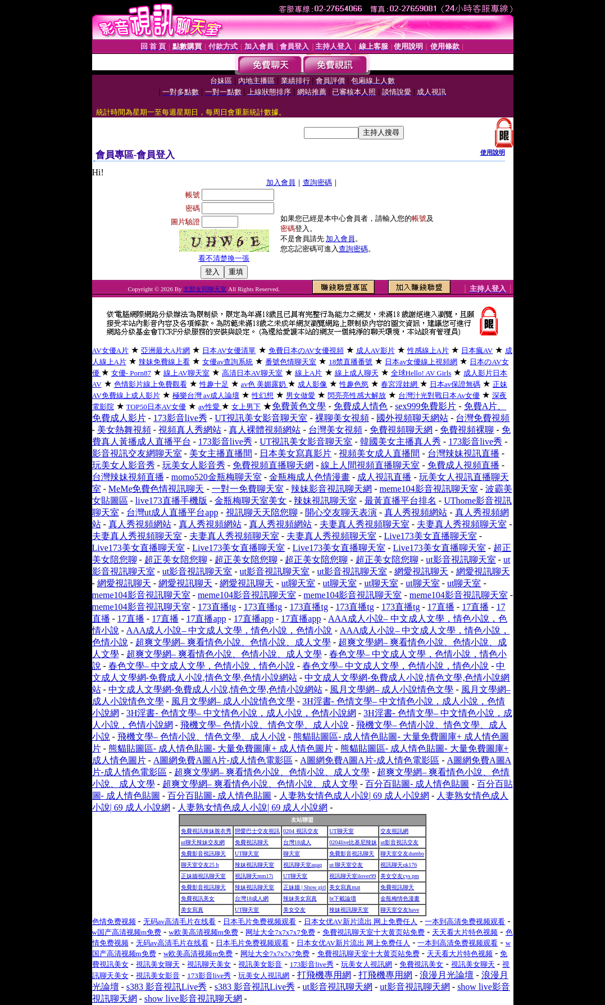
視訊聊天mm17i (254, 876)
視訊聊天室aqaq (302, 865)
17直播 (440, 607)
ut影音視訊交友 (399, 842)
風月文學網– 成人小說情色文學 (391, 689)
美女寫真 (192, 910)
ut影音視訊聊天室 (460, 559)
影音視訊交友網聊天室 (137, 453)
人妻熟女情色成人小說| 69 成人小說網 (354, 795)
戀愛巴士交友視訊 (257, 831)
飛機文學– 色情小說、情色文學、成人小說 (264, 725)
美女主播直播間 (220, 453)
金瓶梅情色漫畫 (400, 898)
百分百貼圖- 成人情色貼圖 (417, 784)
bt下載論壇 (342, 898)
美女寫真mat (344, 887)
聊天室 (291, 853)
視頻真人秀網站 (189, 429)
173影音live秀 (180, 418)
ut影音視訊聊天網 (337, 987)
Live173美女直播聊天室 (430, 536)
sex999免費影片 (425, 406)
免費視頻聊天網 (401, 429)
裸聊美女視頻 (342, 418)
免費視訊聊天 (252, 842)
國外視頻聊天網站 (412, 418)
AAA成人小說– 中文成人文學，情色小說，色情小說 (229, 630)
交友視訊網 (394, 831)
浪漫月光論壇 (447, 975)
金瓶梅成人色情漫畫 (309, 477)
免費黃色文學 (299, 406)
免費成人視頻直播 (463, 465)
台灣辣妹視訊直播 (463, 453)
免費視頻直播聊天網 (273, 465)
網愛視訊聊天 (421, 571)
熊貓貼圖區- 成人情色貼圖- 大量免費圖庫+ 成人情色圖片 (220, 748)
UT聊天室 (341, 831)
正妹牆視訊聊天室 (203, 876)
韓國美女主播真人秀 (400, 441)
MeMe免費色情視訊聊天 (156, 489)
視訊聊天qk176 (398, 865)
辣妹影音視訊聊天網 (331, 489)
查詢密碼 (317, 182)
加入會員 (280, 182)
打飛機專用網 (324, 975)
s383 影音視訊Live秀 (166, 987)
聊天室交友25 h (200, 865)
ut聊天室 (298, 583)
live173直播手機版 (171, 500)
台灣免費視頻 (483, 418)
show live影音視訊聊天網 (193, 998)
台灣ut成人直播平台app (172, 512)
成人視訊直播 (384, 477)
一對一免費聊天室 (248, 489)
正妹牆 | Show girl (304, 887)
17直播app (206, 618)
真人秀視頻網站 (415, 512)
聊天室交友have (399, 910)
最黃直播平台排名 (400, 500)
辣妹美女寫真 (300, 898)
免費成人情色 (361, 406)
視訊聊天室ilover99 (352, 876)
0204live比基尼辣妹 (353, 842)
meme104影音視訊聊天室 (428, 489)
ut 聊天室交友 (346, 865)
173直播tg (217, 607)
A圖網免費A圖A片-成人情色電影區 (223, 760)
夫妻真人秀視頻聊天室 (365, 524)
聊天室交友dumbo (402, 853)
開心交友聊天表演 (341, 512)
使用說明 (492, 152)
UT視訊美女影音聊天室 (261, 418)
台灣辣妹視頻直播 (128, 477)
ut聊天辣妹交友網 (203, 842)
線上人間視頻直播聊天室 (370, 465)
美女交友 (294, 910)
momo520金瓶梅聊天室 (216, 477)
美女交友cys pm (399, 876)
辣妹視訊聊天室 (325, 500)
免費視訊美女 (198, 898)
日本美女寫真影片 (295, 453)
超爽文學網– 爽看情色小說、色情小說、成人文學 (233, 642)
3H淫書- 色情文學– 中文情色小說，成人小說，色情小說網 (241, 713)
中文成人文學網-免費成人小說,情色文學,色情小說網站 (215, 689)
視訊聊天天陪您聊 (262, 512)
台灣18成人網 (252, 898)
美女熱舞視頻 (124, 429)
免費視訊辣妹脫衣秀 (206, 831)
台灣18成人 (297, 842)
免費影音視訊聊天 (203, 853)
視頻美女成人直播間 (379, 453)
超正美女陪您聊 (175, 559)
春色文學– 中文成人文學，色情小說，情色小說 (201, 666)
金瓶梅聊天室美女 (250, 500)
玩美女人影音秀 (123, 465)
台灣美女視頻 (335, 429)
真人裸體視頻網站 (265, 429)
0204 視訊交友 (301, 831)
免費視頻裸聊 (467, 429)
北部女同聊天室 (204, 289)
